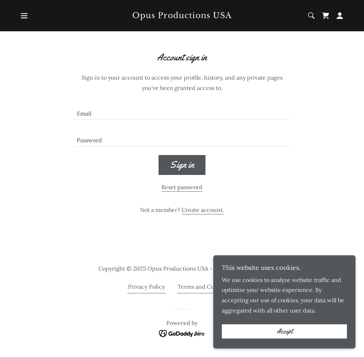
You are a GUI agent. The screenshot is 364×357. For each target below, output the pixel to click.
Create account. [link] (203, 209)
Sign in (182, 165)
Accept (285, 331)
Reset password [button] (182, 187)
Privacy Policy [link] (146, 286)
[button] (24, 16)
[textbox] (182, 111)
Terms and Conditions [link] (207, 286)
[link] (182, 16)
